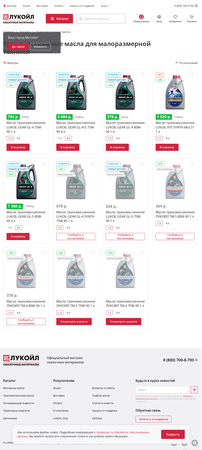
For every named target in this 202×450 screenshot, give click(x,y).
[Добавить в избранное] (43, 74)
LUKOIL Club (60, 418)
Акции (26, 6)
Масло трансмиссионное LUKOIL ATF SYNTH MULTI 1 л (175, 127)
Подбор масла (101, 395)
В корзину (18, 147)
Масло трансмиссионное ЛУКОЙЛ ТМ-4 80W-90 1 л (26, 303)
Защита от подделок (82, 6)
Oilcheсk (97, 418)
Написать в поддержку (153, 419)
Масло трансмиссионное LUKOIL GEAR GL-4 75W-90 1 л (26, 127)
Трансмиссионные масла (53, 32)
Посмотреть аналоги (74, 321)
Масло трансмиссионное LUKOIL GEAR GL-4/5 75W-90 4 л (75, 127)
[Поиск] (81, 18)
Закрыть (173, 434)
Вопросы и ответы (103, 388)
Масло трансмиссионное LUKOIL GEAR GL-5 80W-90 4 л (26, 216)
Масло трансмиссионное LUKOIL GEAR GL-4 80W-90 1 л (125, 127)
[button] (100, 18)
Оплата (58, 6)
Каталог (25, 32)
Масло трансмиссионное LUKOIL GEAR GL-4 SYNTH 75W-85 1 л (75, 216)
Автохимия (10, 418)
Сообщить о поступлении (75, 236)
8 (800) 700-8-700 (184, 6)
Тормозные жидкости (16, 410)
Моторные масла (13, 388)
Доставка (42, 6)
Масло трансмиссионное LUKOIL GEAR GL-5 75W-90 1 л (125, 216)
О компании (60, 410)
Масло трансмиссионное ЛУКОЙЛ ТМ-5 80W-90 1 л (175, 214)
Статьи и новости (103, 403)
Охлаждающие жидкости (18, 403)
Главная (8, 32)
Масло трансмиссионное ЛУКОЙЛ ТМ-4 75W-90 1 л (125, 303)
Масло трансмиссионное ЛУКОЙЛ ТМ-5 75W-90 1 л (75, 303)
